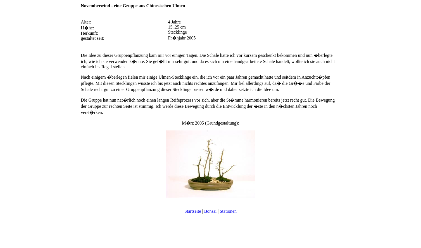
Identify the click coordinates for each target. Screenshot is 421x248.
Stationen (228, 211)
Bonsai (210, 211)
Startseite (192, 211)
